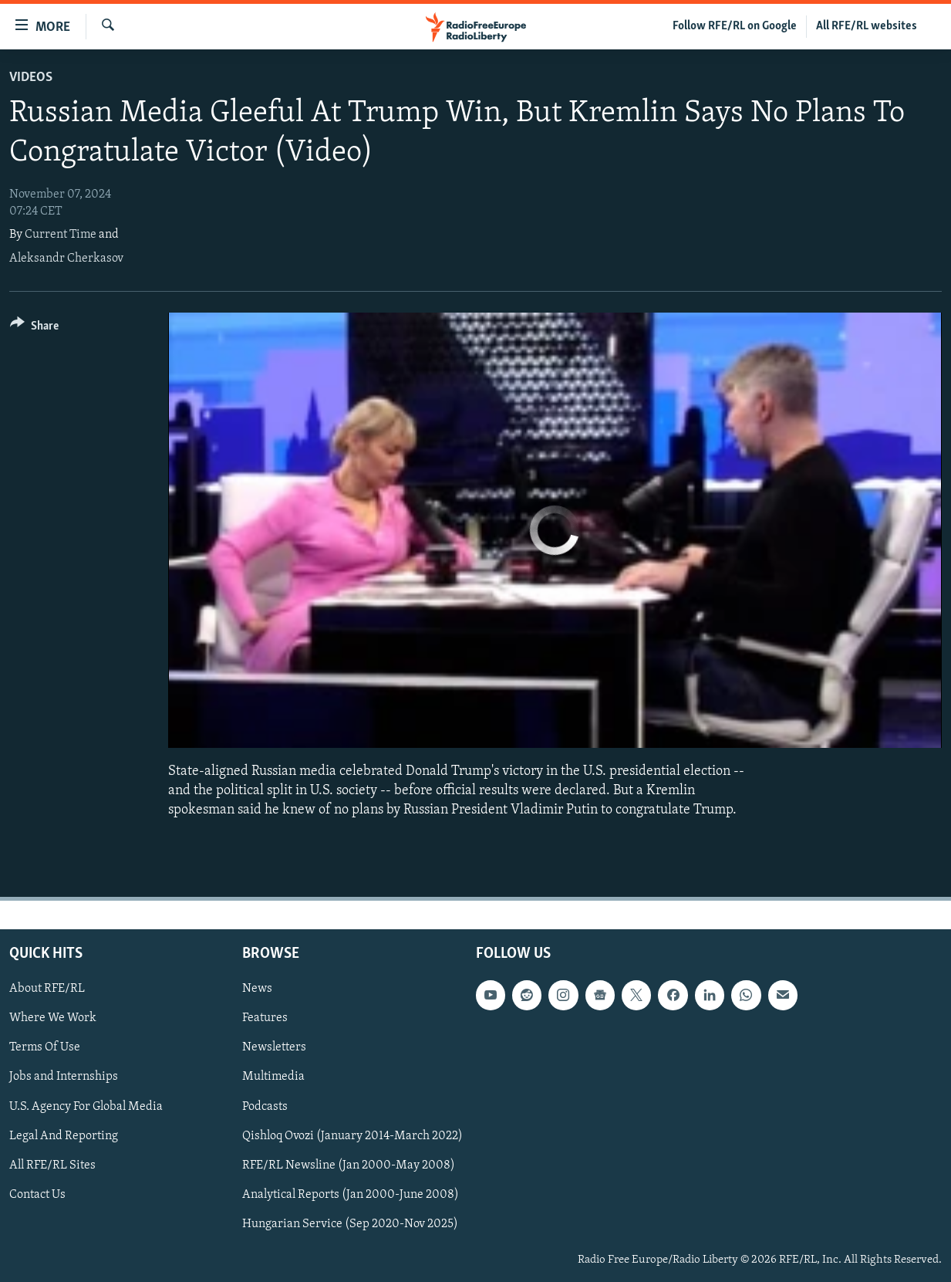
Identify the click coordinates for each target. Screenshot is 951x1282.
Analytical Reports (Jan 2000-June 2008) (350, 1194)
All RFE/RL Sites (52, 1165)
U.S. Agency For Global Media (86, 1106)
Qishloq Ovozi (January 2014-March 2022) (352, 1135)
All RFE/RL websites (866, 26)
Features (265, 1018)
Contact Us (37, 1194)
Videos (30, 77)
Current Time (60, 234)
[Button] (34, 328)
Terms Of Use (44, 1047)
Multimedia (273, 1077)
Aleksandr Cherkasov (66, 258)
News (257, 989)
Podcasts (265, 1106)
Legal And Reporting (63, 1135)
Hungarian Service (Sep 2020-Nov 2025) (350, 1223)
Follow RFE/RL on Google (735, 26)
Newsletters (274, 1047)
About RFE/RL (47, 989)
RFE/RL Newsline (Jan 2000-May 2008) (348, 1165)
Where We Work (52, 1018)
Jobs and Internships (63, 1077)
